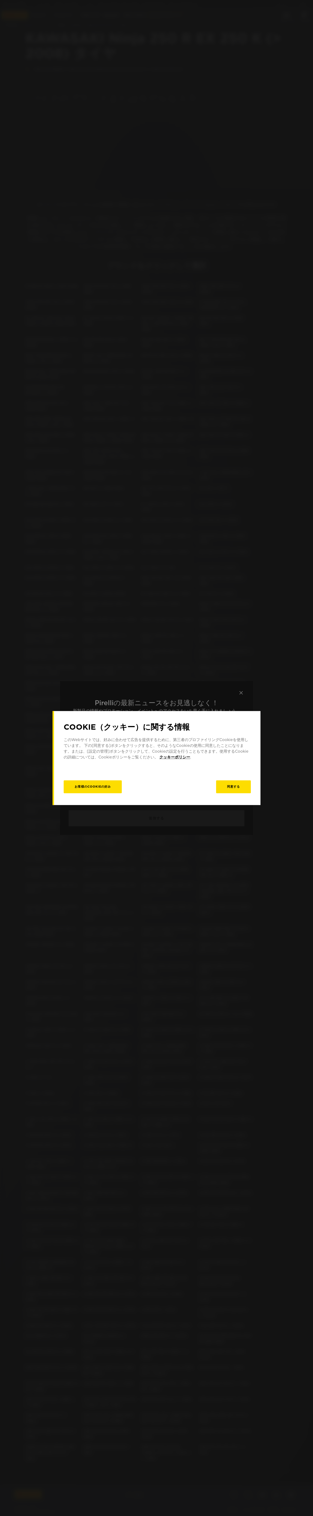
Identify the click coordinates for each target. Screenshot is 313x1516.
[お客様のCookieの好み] (93, 786)
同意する (233, 786)
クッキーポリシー (174, 757)
